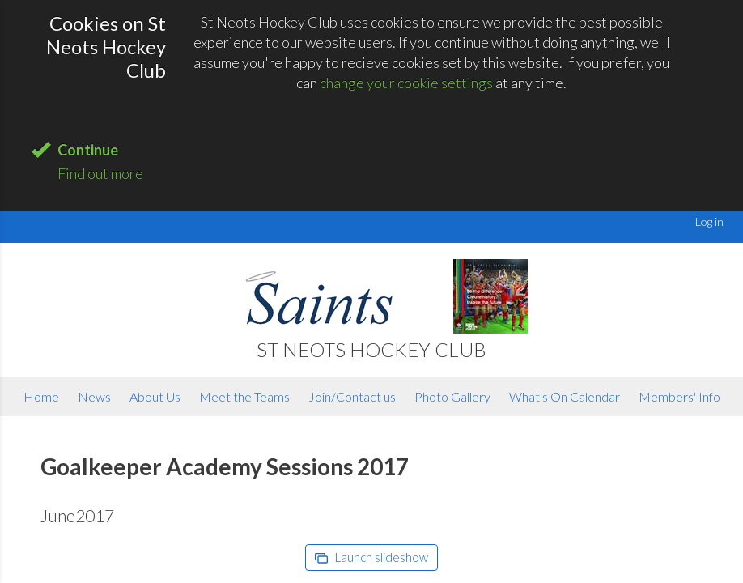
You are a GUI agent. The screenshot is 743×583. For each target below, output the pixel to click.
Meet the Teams (244, 396)
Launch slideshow (371, 557)
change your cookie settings (406, 82)
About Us (154, 396)
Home (41, 396)
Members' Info (679, 396)
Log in (709, 221)
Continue (87, 150)
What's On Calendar (564, 396)
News (94, 396)
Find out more (100, 173)
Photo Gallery (452, 396)
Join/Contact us (352, 396)
